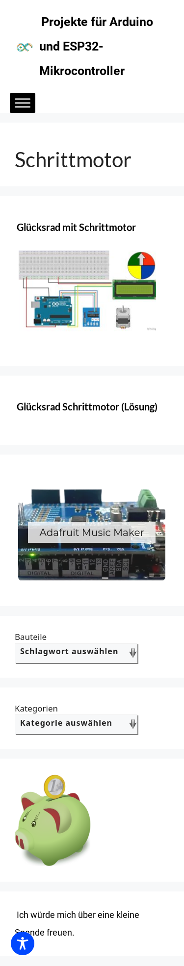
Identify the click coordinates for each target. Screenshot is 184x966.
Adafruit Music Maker (91, 532)
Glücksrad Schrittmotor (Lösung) (87, 406)
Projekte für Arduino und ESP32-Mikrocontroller (96, 46)
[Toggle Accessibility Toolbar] (22, 943)
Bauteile (31, 636)
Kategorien (36, 708)
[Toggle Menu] (22, 102)
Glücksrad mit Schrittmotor (76, 227)
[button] (91, 532)
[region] (92, 532)
